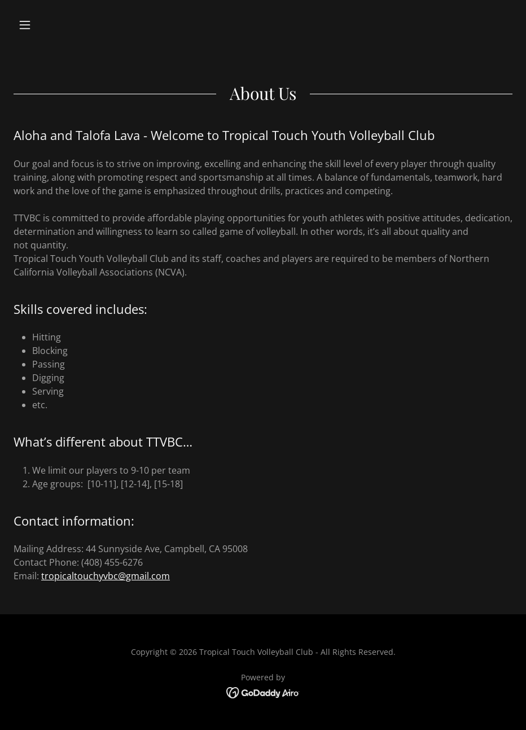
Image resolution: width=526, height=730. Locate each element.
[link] (263, 691)
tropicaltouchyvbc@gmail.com (105, 576)
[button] (51, 25)
